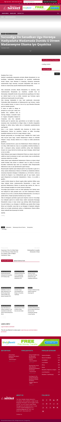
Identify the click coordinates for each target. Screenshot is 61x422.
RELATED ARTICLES (7, 260)
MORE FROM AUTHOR (19, 260)
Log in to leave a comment (7, 326)
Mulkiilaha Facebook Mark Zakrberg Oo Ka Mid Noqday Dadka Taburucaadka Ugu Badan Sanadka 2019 (6, 293)
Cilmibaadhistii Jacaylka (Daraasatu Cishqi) (33, 251)
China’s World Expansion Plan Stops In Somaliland (14, 356)
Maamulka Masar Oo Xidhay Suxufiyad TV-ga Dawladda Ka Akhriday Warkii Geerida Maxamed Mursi (7, 311)
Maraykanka (30, 227)
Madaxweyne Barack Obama (19, 227)
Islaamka (30, 287)
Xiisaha (3, 33)
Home (2, 17)
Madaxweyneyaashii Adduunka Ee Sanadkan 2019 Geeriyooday (6, 275)
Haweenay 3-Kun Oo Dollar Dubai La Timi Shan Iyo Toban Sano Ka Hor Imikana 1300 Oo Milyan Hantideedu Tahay (9, 252)
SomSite (32, 420)
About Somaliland (33, 360)
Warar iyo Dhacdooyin (11, 33)
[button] (58, 13)
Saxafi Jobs (13, 13)
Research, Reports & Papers (33, 383)
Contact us (20, 13)
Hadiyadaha (8, 227)
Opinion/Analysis (12, 359)
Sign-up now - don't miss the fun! (13, 1)
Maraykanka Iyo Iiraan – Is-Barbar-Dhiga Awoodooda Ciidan (19, 309)
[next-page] (5, 317)
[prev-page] (2, 317)
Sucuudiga (4, 229)
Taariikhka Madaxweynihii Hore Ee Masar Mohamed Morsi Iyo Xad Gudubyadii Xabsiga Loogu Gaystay (33, 311)
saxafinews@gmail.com (28, 414)
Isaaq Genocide (32, 371)
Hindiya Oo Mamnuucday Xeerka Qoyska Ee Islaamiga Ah (33, 291)
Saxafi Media (5, 13)
